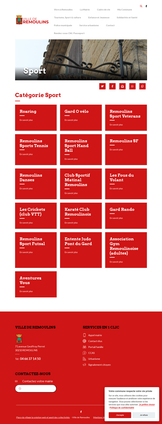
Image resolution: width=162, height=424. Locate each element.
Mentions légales (101, 417)
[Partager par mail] (122, 86)
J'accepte (120, 415)
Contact (110, 25)
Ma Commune (124, 9)
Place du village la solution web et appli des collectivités (43, 417)
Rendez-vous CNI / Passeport (69, 33)
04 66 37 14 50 (30, 359)
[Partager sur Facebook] (112, 86)
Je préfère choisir (147, 404)
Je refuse (144, 415)
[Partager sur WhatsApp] (132, 86)
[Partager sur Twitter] (102, 86)
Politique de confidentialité (122, 408)
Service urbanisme (89, 25)
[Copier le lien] (142, 86)
